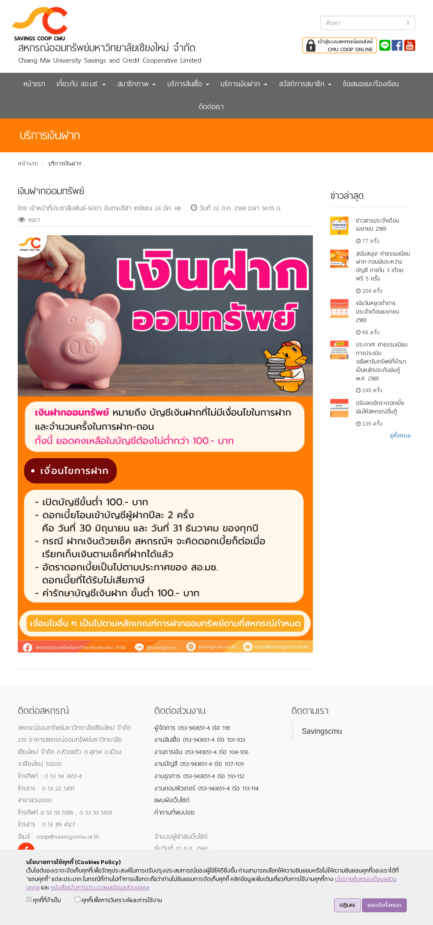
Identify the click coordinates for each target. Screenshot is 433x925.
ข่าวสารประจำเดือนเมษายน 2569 (377, 225)
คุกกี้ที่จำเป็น (43, 900)
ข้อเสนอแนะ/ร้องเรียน (371, 84)
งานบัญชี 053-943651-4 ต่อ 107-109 (199, 763)
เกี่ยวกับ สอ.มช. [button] (81, 84)
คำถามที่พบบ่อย (174, 812)
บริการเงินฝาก (65, 163)
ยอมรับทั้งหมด (384, 905)
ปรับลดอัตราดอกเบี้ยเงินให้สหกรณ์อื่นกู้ (380, 407)
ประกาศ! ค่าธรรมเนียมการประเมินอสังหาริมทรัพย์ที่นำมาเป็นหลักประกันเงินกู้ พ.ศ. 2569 (382, 361)
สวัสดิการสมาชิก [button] (305, 84)
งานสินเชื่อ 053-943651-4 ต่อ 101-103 (199, 739)
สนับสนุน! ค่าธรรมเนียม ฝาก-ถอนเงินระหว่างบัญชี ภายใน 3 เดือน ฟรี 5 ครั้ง (383, 266)
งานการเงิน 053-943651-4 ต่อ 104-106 (201, 751)
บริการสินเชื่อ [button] (188, 84)
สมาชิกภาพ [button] (137, 84)
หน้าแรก (34, 84)
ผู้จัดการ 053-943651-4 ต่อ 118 (192, 727)
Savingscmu (322, 731)
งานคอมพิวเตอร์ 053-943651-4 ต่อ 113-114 (206, 788)
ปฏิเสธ (347, 905)
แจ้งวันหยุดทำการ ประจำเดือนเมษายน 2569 (377, 311)
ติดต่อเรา (211, 107)
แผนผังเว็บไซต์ (171, 800)
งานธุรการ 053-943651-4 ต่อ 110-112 (199, 776)
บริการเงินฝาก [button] (244, 84)
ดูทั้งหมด (400, 435)
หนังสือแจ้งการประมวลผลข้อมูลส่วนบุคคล (100, 887)
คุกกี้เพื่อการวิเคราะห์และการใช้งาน (118, 900)
